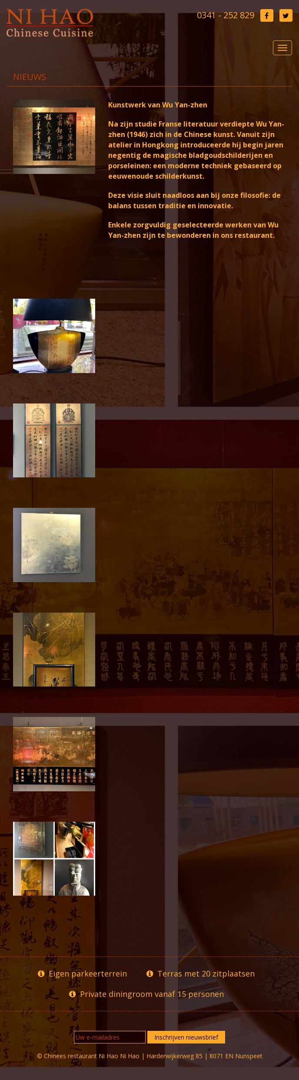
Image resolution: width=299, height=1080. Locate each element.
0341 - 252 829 (225, 15)
